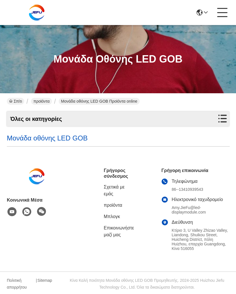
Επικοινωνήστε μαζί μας (119, 231)
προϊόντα (41, 101)
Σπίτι (15, 101)
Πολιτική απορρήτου (17, 283)
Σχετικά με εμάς (114, 190)
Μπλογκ (112, 216)
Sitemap (44, 280)
